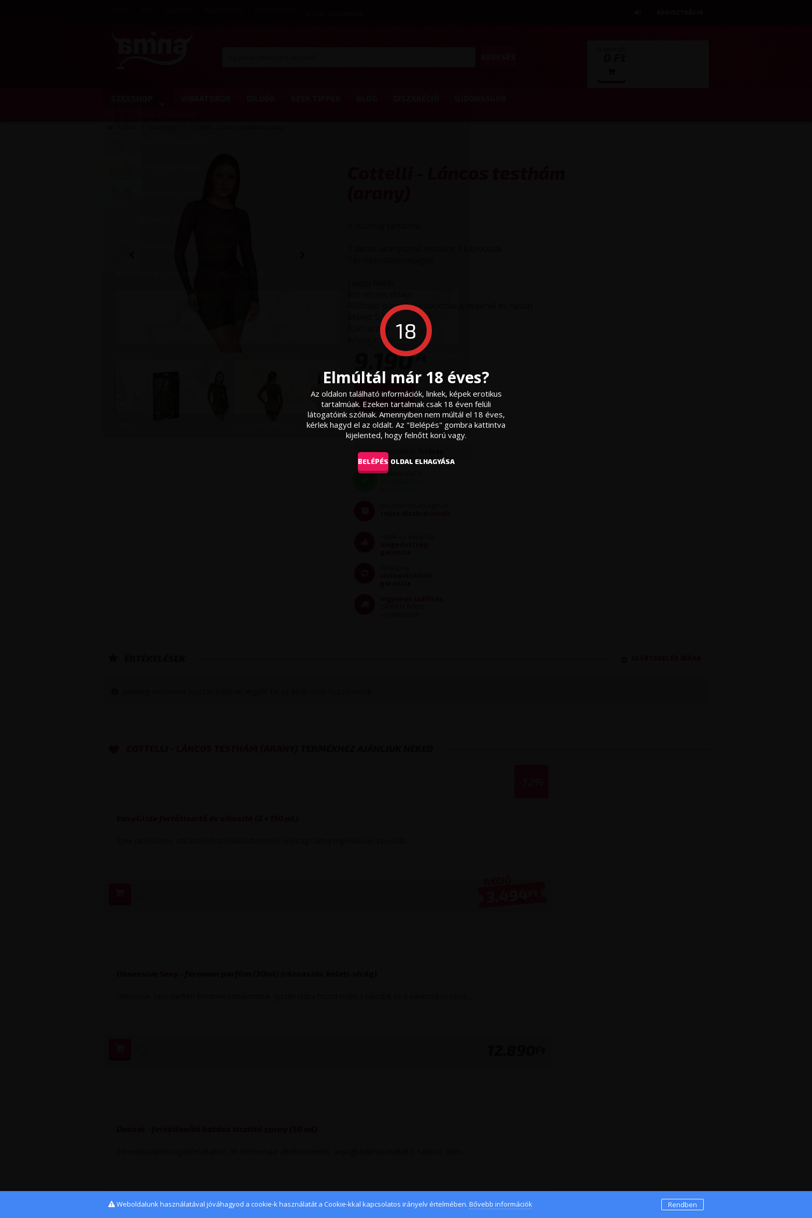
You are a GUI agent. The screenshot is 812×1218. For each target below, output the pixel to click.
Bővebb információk (500, 1204)
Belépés (365, 461)
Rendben (682, 1204)
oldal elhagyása (438, 461)
